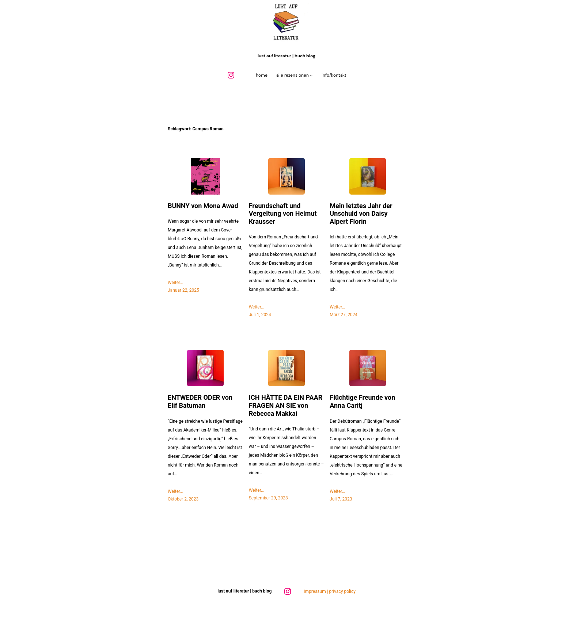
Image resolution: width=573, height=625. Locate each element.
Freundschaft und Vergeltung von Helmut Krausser (283, 213)
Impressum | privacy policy (330, 591)
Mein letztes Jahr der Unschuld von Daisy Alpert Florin (361, 213)
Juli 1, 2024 (260, 314)
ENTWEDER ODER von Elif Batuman (200, 401)
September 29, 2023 (268, 498)
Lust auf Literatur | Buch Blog (286, 56)
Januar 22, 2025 (183, 290)
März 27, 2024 (343, 314)
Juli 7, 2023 (341, 499)
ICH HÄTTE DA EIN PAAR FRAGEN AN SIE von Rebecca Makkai (286, 405)
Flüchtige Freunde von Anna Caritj (362, 401)
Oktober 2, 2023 (183, 499)
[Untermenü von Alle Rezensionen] (311, 75)
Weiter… (175, 282)
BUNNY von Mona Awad (203, 206)
